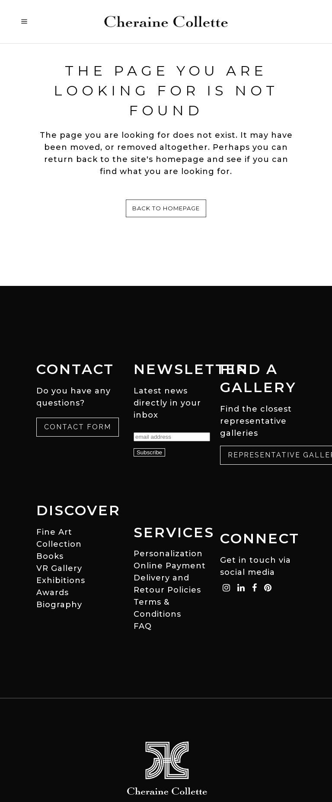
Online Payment (170, 566)
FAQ (143, 626)
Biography (59, 604)
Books (50, 556)
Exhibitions (60, 580)
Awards (52, 592)
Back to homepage (166, 208)
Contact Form (77, 427)
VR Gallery (59, 568)
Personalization (168, 553)
